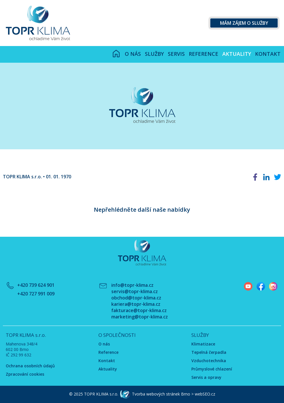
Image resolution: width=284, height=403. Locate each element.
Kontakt (268, 53)
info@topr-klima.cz (132, 285)
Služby (154, 53)
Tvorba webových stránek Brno (161, 393)
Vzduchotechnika (208, 360)
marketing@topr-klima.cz (139, 317)
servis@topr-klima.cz (134, 291)
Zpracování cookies (25, 374)
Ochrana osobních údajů (30, 365)
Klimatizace (203, 344)
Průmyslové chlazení (211, 369)
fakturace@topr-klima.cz (139, 310)
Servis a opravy (206, 377)
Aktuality (236, 53)
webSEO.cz (205, 393)
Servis (176, 53)
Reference (203, 53)
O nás (133, 53)
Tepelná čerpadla (208, 352)
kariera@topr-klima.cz (135, 304)
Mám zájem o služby (244, 23)
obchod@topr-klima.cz (136, 298)
